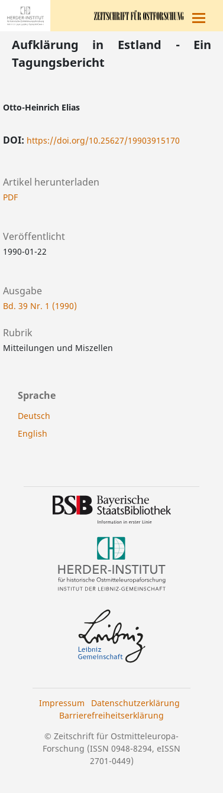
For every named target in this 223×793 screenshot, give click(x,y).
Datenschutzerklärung (135, 702)
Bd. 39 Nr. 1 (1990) (40, 305)
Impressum (62, 702)
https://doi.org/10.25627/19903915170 (103, 140)
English (32, 433)
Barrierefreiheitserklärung (111, 715)
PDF (10, 197)
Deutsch (34, 415)
